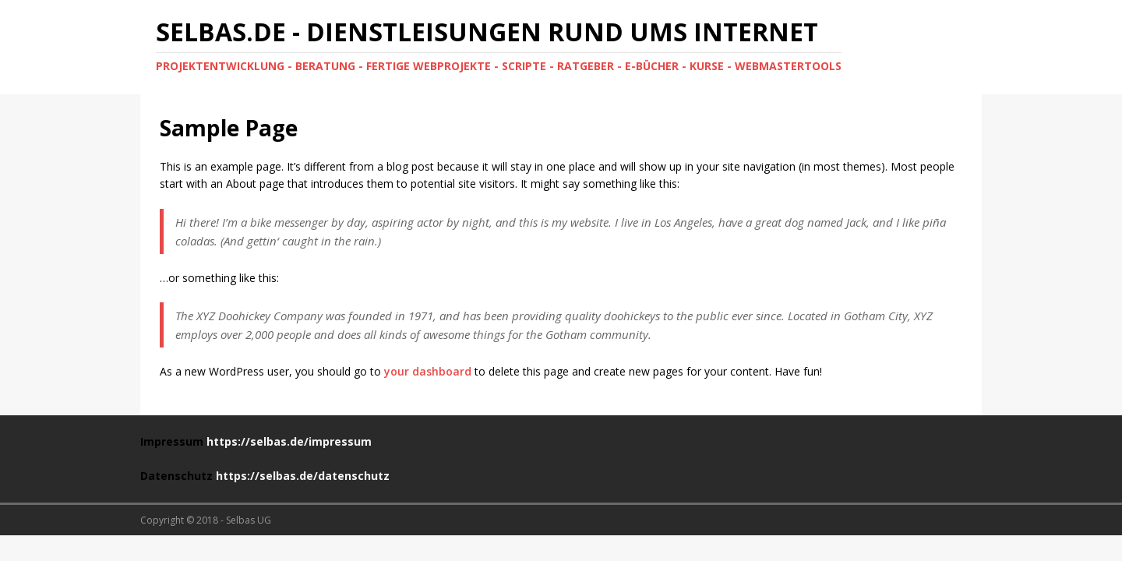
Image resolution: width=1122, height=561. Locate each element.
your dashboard (427, 371)
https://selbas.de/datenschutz (303, 475)
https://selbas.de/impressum (289, 441)
